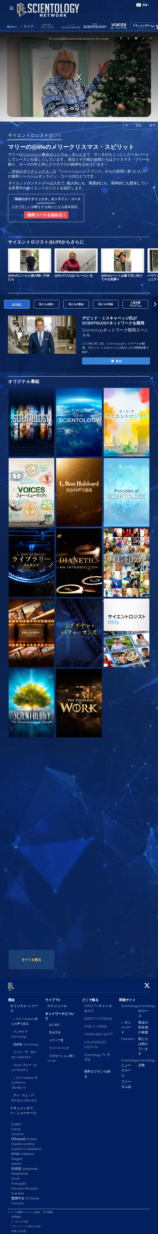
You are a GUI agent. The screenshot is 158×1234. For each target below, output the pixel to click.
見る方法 (54, 1030)
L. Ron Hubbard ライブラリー (24, 1080)
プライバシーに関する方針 (26, 1224)
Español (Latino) (23, 1141)
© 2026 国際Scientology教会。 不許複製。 (31, 1209)
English (16, 1121)
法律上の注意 (18, 1228)
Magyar (16, 1156)
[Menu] (11, 8)
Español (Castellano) (26, 1146)
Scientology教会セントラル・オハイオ (54, 154)
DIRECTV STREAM (98, 1016)
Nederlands (19, 1171)
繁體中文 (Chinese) (25, 1196)
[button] (155, 304)
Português (18, 1181)
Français (17, 1201)
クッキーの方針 (20, 1219)
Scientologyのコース (146, 1008)
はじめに (54, 1022)
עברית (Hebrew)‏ (22, 1151)
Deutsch (17, 1131)
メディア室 (56, 1038)
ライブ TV (52, 997)
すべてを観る (31, 960)
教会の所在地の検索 (143, 1025)
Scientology (129, 1003)
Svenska (17, 1191)
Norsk (15, 1176)
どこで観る (90, 997)
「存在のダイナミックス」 (30, 171)
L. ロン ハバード (126, 1025)
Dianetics (128, 1036)
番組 (11, 997)
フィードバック (59, 1046)
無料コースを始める (46, 214)
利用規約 (16, 1214)
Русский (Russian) (24, 1186)
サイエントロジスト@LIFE (34, 135)
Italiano (16, 1161)
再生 (116, 361)
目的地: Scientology (25, 1042)
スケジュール (57, 1003)
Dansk (16, 1126)
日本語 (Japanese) (24, 1166)
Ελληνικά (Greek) (24, 1136)
